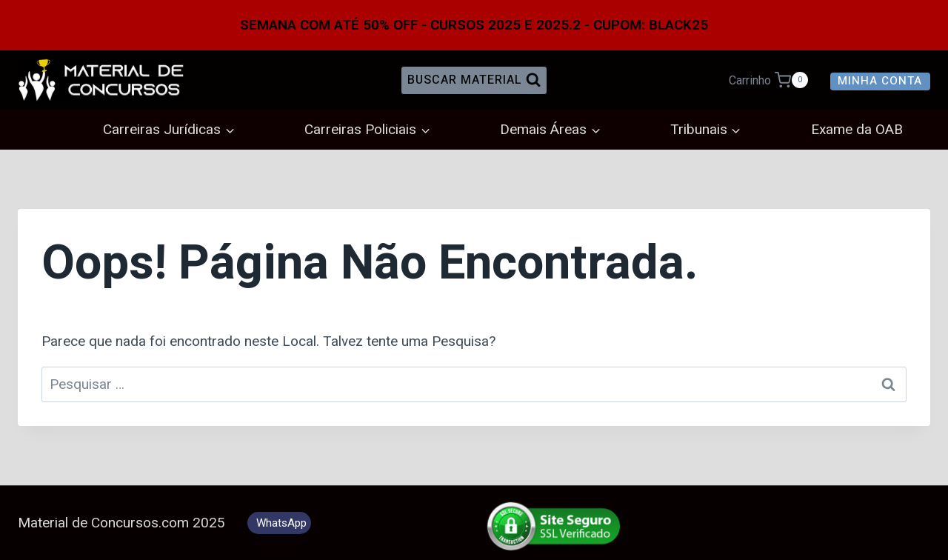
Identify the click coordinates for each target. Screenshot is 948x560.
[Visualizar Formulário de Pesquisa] (474, 80)
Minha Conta (880, 81)
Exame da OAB (857, 129)
